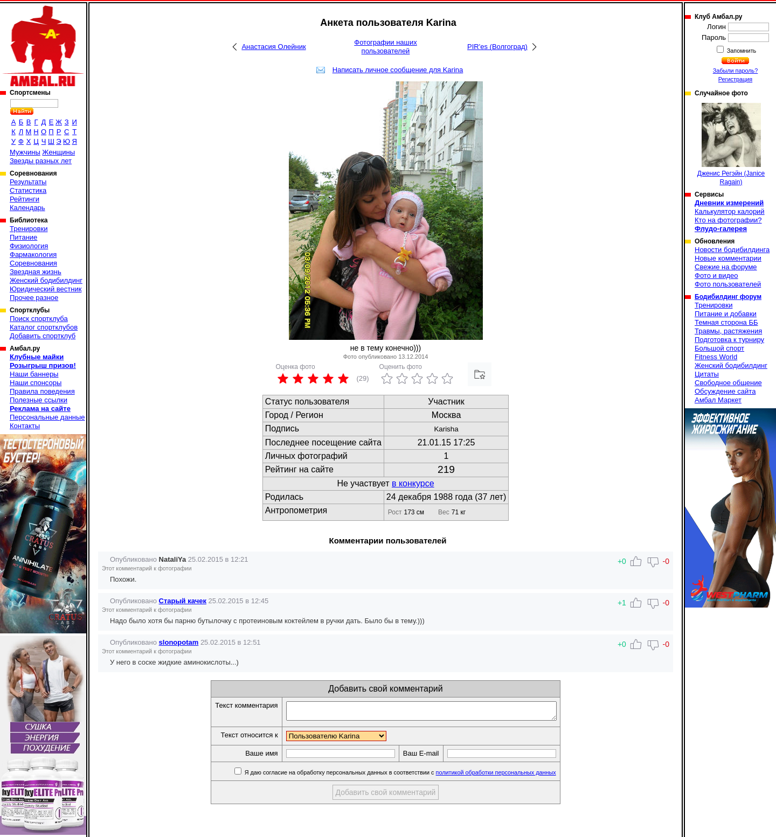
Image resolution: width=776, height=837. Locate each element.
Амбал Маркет (718, 400)
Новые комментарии (728, 258)
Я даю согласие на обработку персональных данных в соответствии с (415, 775)
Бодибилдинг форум (728, 297)
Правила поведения (42, 391)
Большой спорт (719, 348)
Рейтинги (24, 199)
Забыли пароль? (735, 70)
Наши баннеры (34, 374)
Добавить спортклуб (42, 336)
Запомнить (741, 50)
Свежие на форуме (726, 267)
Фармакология (33, 254)
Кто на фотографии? (728, 220)
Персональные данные (47, 417)
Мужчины (25, 152)
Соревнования (33, 263)
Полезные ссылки (38, 400)
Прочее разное (34, 298)
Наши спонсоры (35, 383)
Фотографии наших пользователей (385, 46)
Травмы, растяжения (728, 331)
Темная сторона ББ (726, 322)
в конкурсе (413, 483)
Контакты (25, 426)
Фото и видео (716, 275)
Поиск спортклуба (39, 319)
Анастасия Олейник (273, 47)
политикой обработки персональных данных (512, 775)
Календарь (27, 208)
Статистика (28, 190)
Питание (23, 237)
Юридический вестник (45, 289)
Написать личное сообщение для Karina (397, 70)
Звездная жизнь (35, 272)
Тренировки (28, 229)
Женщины (58, 152)
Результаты (28, 182)
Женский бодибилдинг (46, 280)
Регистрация (735, 79)
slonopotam (179, 642)
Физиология (29, 246)
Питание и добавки (726, 314)
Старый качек (182, 601)
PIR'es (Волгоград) (497, 47)
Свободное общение (728, 383)
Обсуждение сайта (725, 391)
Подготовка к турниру (729, 340)
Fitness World (716, 357)
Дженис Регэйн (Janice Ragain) (731, 144)
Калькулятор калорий (730, 211)
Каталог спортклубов (44, 327)
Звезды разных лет (41, 161)
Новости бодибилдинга (732, 250)
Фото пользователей (728, 284)
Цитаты (707, 374)
